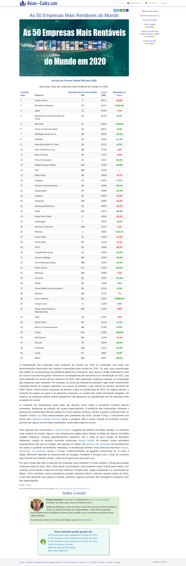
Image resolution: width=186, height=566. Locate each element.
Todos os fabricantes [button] (149, 11)
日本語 (94, 562)
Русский (66, 562)
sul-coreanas (38, 451)
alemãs (124, 447)
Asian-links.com (96, 500)
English (164, 3)
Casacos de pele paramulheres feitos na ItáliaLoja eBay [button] (149, 34)
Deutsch (73, 562)
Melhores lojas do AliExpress (62, 547)
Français (81, 562)
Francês (69, 488)
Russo (88, 488)
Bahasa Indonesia (55, 562)
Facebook (87, 520)
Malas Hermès (134, 3)
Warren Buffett (86, 440)
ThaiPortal (163, 562)
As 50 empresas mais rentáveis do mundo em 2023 (72, 535)
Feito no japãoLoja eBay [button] (150, 25)
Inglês (57, 488)
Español (29, 562)
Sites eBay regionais (58, 550)
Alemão (81, 488)
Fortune (28, 485)
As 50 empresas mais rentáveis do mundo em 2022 (72, 538)
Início (121, 3)
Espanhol (63, 488)
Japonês (75, 488)
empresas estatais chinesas (46, 419)
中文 (88, 562)
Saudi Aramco (62, 430)
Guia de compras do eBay (60, 544)
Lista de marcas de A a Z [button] (150, 16)
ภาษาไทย (110, 562)
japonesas (24, 451)
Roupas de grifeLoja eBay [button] (149, 42)
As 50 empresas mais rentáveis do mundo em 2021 (72, 541)
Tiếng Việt (101, 562)
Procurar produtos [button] (149, 20)
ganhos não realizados (98, 444)
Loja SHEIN (151, 3)
